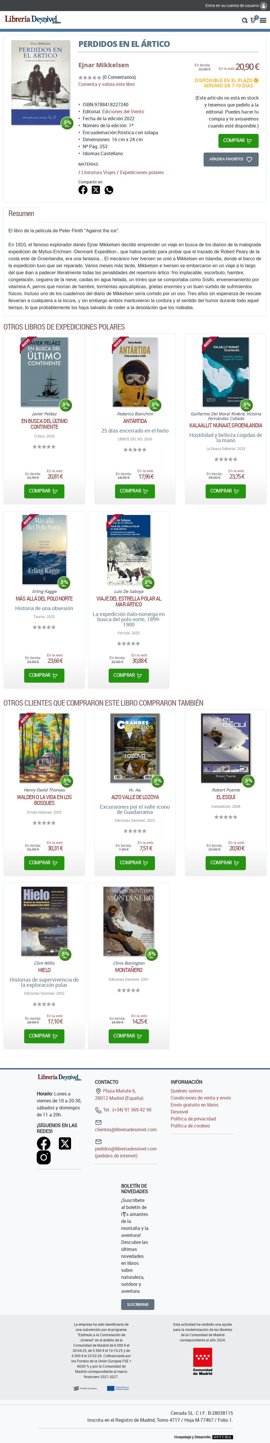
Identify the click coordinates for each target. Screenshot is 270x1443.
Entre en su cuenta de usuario (236, 5)
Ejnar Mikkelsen (103, 65)
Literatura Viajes (99, 172)
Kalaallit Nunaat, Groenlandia (225, 425)
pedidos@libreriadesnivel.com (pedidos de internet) (126, 1148)
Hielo (44, 970)
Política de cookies (190, 1125)
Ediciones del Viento (123, 111)
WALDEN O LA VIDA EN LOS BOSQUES (44, 800)
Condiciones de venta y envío (201, 1098)
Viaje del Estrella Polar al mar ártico (128, 601)
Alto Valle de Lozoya (135, 797)
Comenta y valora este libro (106, 84)
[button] (245, 20)
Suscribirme (138, 1304)
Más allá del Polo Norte (44, 598)
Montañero (128, 970)
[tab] (21, 215)
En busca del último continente (44, 424)
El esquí (225, 797)
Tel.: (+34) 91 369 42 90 (123, 1109)
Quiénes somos (186, 1091)
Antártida (135, 421)
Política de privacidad (193, 1119)
